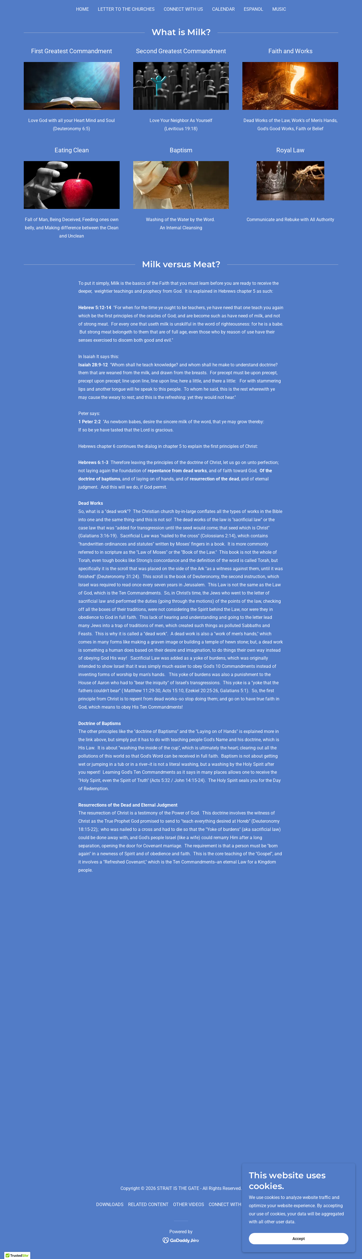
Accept (298, 1238)
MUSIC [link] (279, 9)
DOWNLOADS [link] (110, 1204)
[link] (181, 1240)
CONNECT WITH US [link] (183, 9)
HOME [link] (82, 9)
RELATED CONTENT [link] (148, 1204)
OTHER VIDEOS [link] (188, 1204)
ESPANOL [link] (253, 9)
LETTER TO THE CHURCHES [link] (126, 9)
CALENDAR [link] (223, 9)
